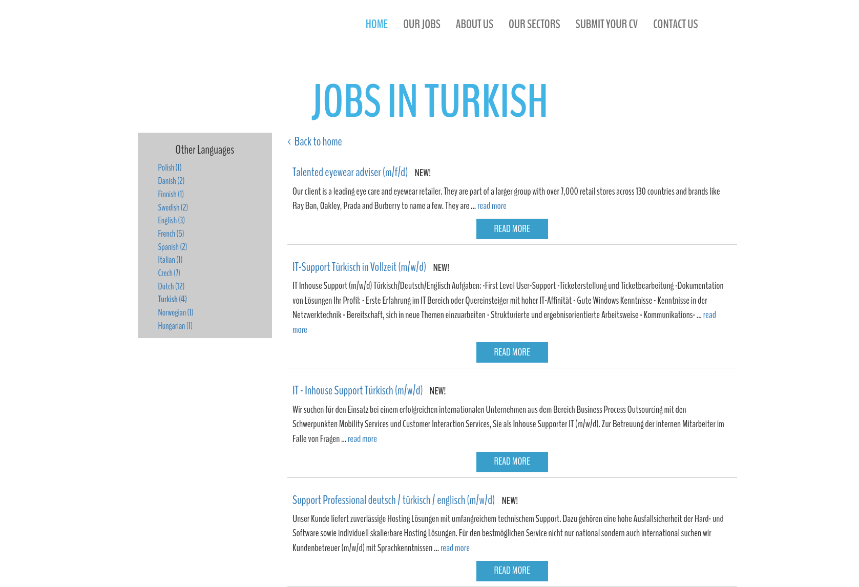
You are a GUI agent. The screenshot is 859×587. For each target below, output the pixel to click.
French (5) (171, 233)
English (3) (171, 220)
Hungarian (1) (175, 326)
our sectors (534, 24)
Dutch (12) (171, 286)
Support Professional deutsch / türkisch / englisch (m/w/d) (393, 500)
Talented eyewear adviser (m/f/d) (350, 172)
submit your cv (607, 24)
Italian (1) (170, 260)
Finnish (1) (171, 194)
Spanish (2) (172, 247)
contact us (675, 24)
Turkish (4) (172, 299)
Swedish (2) (173, 207)
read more (492, 206)
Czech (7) (169, 273)
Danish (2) (171, 181)
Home (377, 24)
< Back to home (314, 141)
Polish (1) (170, 167)
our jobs (422, 24)
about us (474, 24)
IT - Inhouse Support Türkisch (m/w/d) (357, 390)
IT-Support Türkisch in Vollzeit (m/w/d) (359, 267)
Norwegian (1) (176, 312)
